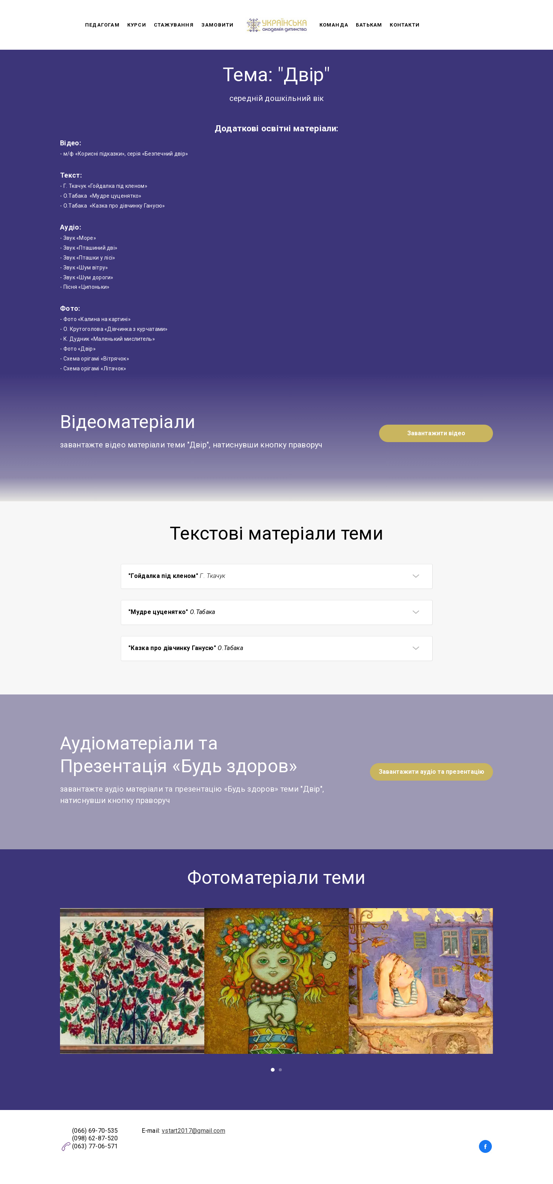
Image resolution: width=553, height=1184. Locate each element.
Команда (333, 25)
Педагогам (102, 25)
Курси (136, 25)
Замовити (217, 25)
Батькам (369, 25)
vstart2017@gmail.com (193, 1130)
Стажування (174, 25)
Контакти (405, 25)
